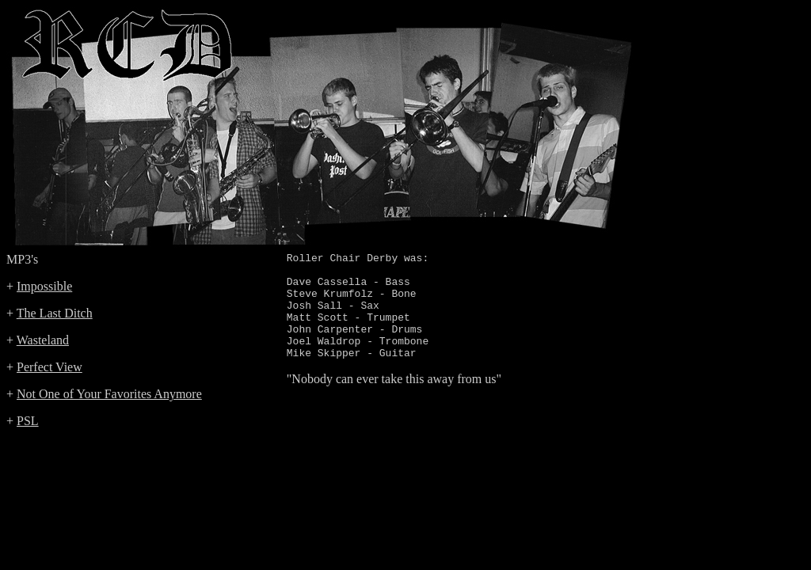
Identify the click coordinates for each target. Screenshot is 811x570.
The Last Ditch (55, 313)
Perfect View (49, 367)
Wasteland (43, 340)
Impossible (44, 286)
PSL (28, 421)
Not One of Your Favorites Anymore (109, 394)
